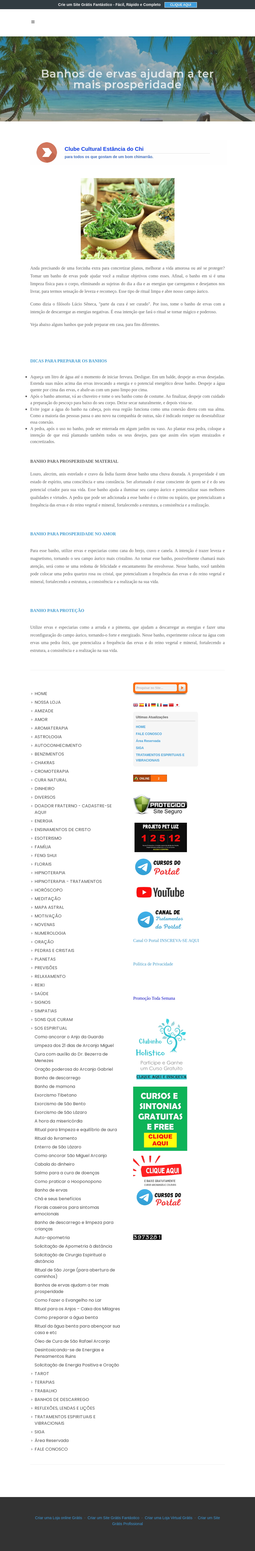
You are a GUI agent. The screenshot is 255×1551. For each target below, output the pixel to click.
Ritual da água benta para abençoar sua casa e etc (77, 1329)
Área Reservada (52, 1440)
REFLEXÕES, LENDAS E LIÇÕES (65, 1408)
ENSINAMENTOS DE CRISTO (63, 829)
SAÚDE (42, 994)
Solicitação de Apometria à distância (73, 1246)
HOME (41, 694)
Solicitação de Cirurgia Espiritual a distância (70, 1258)
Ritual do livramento (56, 1138)
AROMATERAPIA (51, 728)
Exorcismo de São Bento (60, 1104)
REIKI (40, 985)
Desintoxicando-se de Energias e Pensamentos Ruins (69, 1353)
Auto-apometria (52, 1237)
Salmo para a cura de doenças (67, 1173)
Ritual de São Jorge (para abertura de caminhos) (75, 1273)
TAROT (42, 1373)
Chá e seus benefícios (58, 1199)
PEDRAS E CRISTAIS (54, 950)
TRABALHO (46, 1391)
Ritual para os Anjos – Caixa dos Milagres (77, 1309)
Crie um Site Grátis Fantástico (109, 4)
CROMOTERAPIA (52, 771)
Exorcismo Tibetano (56, 1095)
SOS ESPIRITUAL (51, 1028)
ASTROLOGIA (48, 737)
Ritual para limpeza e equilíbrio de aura (76, 1130)
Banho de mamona (55, 1086)
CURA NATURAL (51, 780)
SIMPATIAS (46, 1011)
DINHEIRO (45, 788)
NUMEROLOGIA (50, 933)
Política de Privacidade (153, 964)
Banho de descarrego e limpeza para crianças (74, 1225)
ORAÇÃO (44, 942)
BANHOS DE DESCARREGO (62, 1399)
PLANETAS (45, 959)
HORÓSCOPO (49, 890)
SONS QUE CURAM (54, 1019)
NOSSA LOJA (48, 702)
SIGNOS (43, 1002)
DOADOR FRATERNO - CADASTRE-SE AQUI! (73, 809)
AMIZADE (44, 711)
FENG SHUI (45, 855)
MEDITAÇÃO (48, 899)
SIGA (40, 1432)
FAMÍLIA (43, 847)
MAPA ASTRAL (49, 907)
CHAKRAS (45, 763)
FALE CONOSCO (51, 1449)
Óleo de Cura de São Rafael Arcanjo (72, 1341)
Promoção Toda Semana (154, 998)
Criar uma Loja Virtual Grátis (168, 1518)
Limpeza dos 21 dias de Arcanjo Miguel (74, 1045)
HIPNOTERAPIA (50, 873)
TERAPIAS (45, 1382)
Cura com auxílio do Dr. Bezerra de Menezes (71, 1057)
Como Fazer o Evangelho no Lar (68, 1300)
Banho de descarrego (57, 1078)
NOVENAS (45, 924)
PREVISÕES (46, 968)
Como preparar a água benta (66, 1317)
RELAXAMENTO (50, 976)
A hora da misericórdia (58, 1121)
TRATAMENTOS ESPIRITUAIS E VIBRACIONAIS (65, 1420)
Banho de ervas (51, 1190)
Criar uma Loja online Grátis (58, 1518)
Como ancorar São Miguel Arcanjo (71, 1155)
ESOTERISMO (48, 838)
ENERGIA (44, 821)
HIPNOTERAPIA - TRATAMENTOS (68, 881)
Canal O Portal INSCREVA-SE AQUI (166, 940)
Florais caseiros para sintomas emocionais (67, 1210)
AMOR (41, 719)
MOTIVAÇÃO (48, 916)
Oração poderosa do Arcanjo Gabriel (74, 1069)
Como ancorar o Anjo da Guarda (69, 1037)
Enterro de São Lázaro (58, 1147)
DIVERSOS (45, 797)
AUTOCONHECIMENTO (58, 745)
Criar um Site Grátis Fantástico (113, 1518)
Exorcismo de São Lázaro (61, 1112)
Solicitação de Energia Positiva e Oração (77, 1365)
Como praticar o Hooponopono (68, 1181)
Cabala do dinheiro (55, 1164)
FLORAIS (43, 864)
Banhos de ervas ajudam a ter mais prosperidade (72, 1288)
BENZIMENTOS (49, 754)
